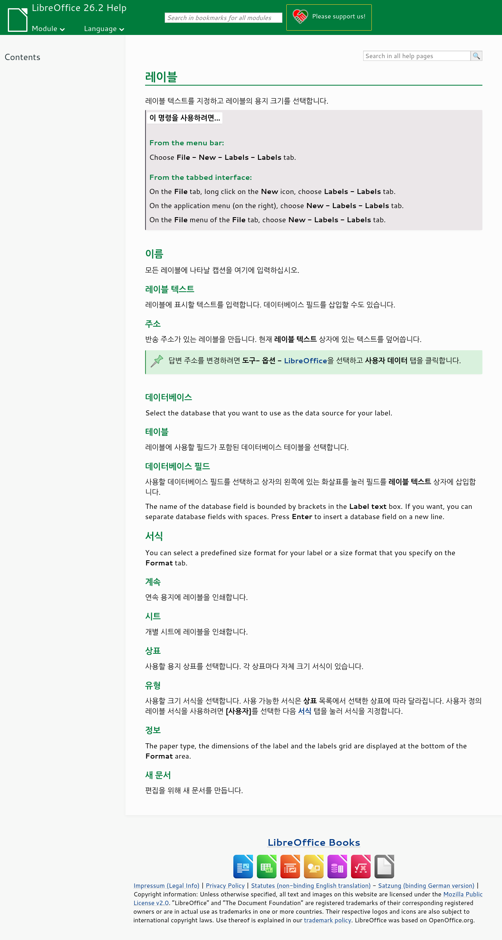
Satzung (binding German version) (426, 885)
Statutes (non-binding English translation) (311, 885)
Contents (22, 57)
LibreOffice (305, 360)
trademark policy (327, 920)
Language (100, 28)
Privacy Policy (225, 885)
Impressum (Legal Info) (166, 885)
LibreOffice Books (313, 842)
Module (44, 28)
